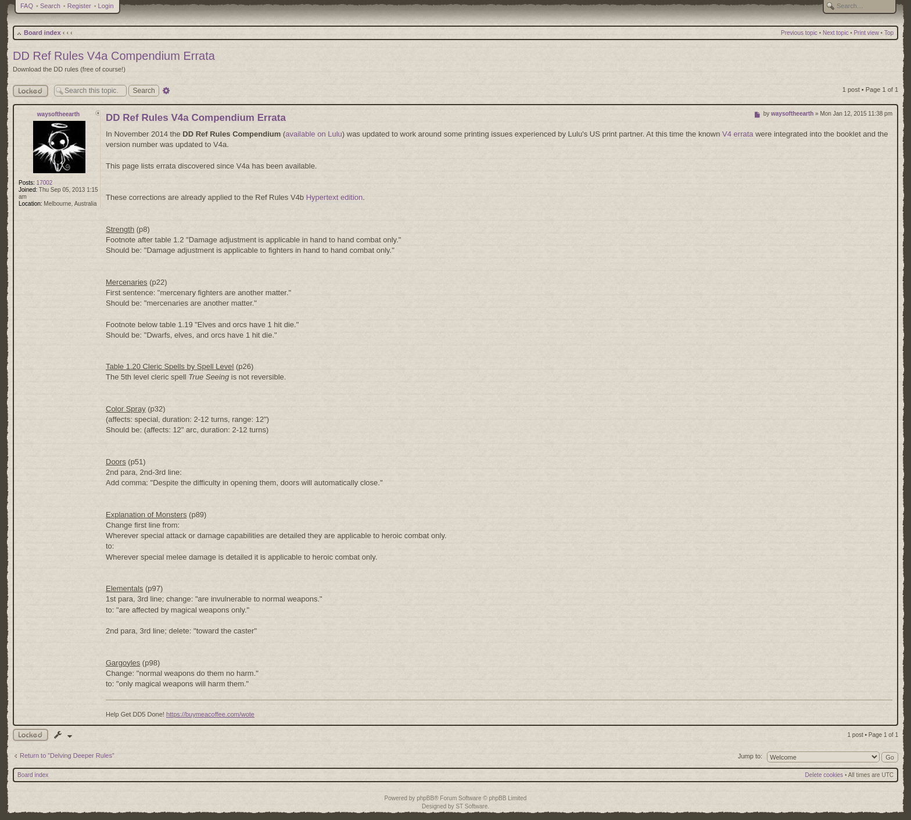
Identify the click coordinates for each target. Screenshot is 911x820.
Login (106, 5)
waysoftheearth (58, 114)
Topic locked (30, 735)
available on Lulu (313, 134)
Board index (42, 32)
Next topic (835, 33)
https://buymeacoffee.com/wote (210, 714)
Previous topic (799, 33)
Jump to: (750, 756)
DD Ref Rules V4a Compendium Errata (114, 55)
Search (50, 5)
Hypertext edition (334, 197)
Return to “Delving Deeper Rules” (67, 755)
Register (79, 5)
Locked (30, 91)
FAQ (26, 5)
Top (889, 33)
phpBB (425, 798)
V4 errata (737, 134)
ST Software (471, 806)
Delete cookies (824, 775)
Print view (865, 33)
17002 (45, 183)
